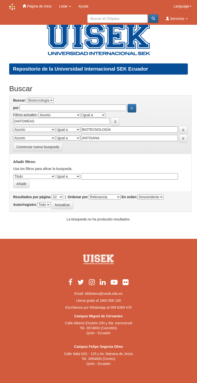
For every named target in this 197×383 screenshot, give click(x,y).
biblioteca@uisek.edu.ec (104, 294)
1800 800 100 (110, 300)
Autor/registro (24, 205)
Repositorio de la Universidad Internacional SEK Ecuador (80, 69)
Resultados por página (32, 197)
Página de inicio (37, 6)
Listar (65, 6)
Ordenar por (78, 197)
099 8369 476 (121, 307)
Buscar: (19, 100)
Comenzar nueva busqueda (37, 147)
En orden (129, 197)
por (16, 108)
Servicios (177, 18)
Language (183, 6)
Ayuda (83, 6)
